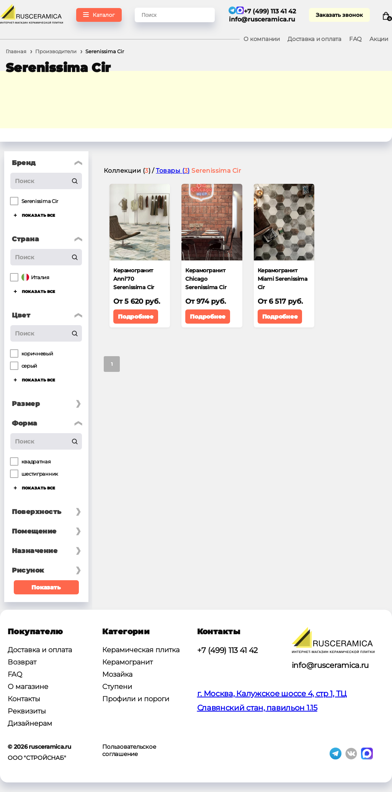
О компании (261, 39)
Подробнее (136, 316)
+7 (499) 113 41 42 (227, 650)
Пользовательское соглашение (129, 750)
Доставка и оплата (314, 39)
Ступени (117, 686)
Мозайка (117, 674)
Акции (378, 39)
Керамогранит (127, 662)
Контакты (24, 699)
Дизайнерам (30, 723)
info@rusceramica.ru (262, 19)
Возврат (22, 662)
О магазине (28, 686)
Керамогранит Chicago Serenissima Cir (205, 279)
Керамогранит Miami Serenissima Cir (283, 279)
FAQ (355, 39)
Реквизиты (27, 711)
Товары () (173, 170)
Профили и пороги (135, 699)
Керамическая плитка (141, 650)
